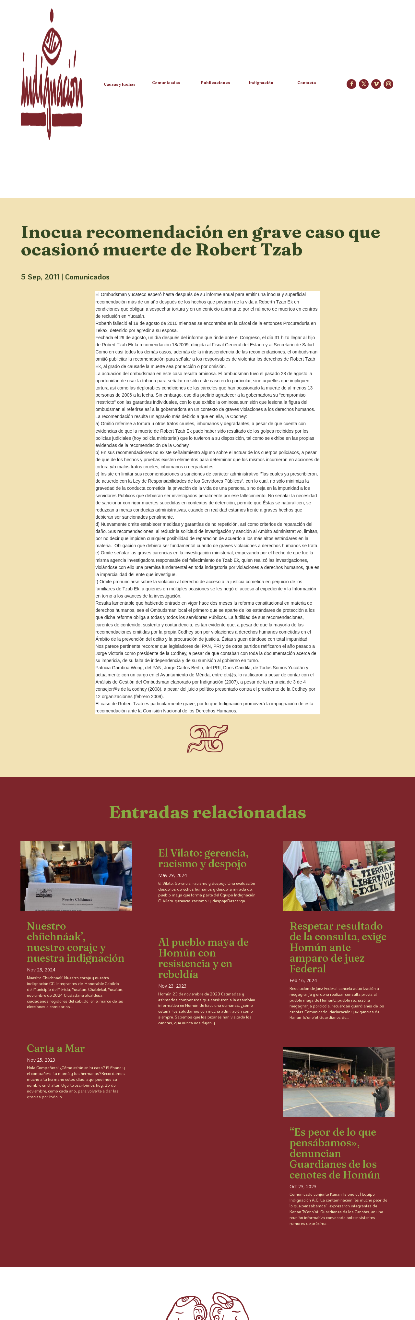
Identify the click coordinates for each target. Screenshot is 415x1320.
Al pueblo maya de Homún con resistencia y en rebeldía (203, 958)
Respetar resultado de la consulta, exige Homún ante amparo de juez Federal (338, 947)
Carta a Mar (56, 1048)
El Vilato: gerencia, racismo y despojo (203, 858)
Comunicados (87, 276)
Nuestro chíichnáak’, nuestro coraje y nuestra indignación (75, 941)
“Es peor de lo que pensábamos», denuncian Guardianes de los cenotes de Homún (335, 1153)
